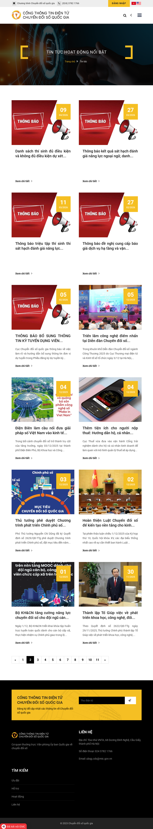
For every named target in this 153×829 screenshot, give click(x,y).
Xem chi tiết (23, 181)
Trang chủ (70, 61)
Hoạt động (18, 796)
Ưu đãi (15, 780)
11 (97, 660)
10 (90, 660)
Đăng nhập (119, 3)
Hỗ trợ (15, 788)
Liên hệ (16, 804)
